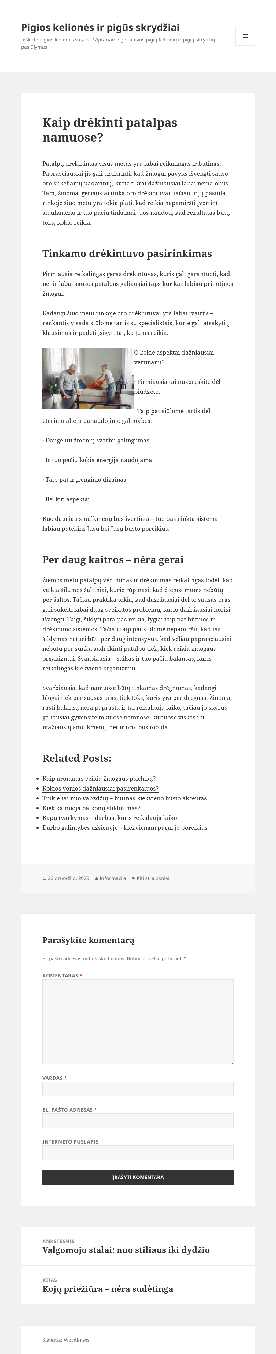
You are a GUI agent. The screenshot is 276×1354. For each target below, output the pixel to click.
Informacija (113, 878)
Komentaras (62, 975)
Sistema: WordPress (65, 1340)
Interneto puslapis (70, 1141)
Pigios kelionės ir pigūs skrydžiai (100, 27)
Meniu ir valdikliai (245, 45)
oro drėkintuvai (148, 193)
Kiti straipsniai (153, 878)
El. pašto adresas (69, 1109)
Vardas (54, 1078)
